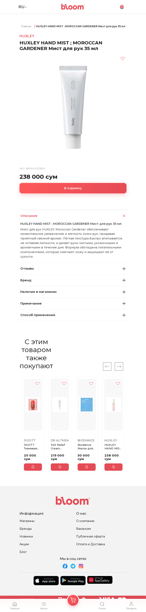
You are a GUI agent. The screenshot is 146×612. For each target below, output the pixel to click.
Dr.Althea (60, 440)
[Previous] (107, 366)
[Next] (119, 366)
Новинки (26, 536)
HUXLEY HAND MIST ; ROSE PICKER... (113, 446)
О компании (85, 521)
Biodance (86, 440)
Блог (23, 552)
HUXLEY (27, 36)
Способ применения (73, 315)
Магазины (27, 521)
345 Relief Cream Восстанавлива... (60, 446)
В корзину (73, 188)
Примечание (73, 303)
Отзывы (73, 268)
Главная (26, 26)
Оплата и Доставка (90, 544)
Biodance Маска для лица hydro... (86, 446)
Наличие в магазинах (73, 292)
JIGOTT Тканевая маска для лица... (31, 446)
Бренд (73, 280)
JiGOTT (30, 440)
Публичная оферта (90, 536)
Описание (73, 215)
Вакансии (83, 529)
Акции (24, 544)
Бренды (26, 529)
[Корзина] (73, 600)
